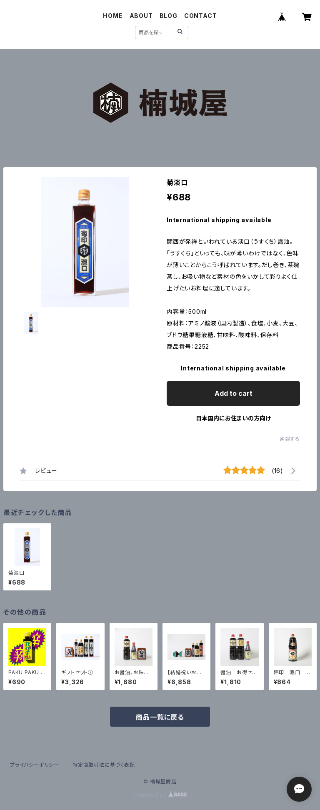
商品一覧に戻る (160, 717)
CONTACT (200, 15)
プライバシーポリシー (34, 765)
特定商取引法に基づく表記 (103, 765)
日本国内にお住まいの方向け (233, 418)
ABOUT (141, 15)
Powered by (160, 795)
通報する (290, 439)
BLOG (169, 15)
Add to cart (233, 393)
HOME (112, 15)
